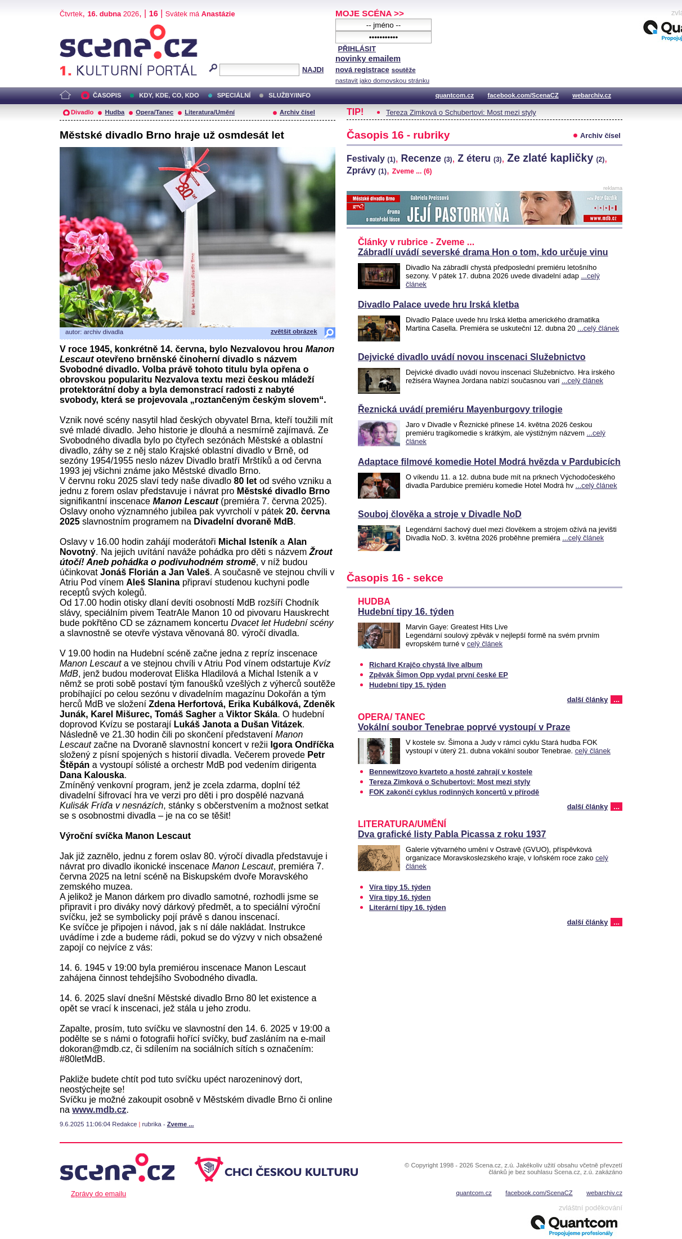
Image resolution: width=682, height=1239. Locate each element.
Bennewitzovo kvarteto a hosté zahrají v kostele (450, 771)
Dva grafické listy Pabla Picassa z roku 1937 (452, 834)
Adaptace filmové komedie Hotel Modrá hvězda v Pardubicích (489, 462)
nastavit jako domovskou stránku (382, 80)
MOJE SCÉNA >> (369, 13)
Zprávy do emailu (98, 1193)
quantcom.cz (455, 95)
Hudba (114, 112)
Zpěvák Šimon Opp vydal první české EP (438, 674)
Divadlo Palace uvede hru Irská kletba (438, 304)
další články (587, 699)
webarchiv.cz (591, 95)
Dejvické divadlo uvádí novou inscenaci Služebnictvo (472, 357)
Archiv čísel (297, 112)
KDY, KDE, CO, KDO (169, 95)
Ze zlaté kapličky (555, 158)
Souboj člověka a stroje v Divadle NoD (440, 514)
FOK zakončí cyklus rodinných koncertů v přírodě (454, 792)
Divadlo (82, 112)
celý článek (484, 644)
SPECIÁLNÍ (234, 95)
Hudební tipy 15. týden (407, 685)
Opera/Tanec (154, 112)
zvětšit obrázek (294, 331)
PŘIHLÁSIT (357, 49)
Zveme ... (180, 1124)
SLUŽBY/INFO (289, 95)
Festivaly (371, 158)
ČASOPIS (107, 95)
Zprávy (367, 170)
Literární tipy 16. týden (407, 907)
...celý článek (598, 328)
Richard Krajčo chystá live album (425, 664)
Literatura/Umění (210, 112)
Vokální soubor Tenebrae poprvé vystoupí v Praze (464, 727)
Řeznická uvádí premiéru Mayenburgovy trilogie (460, 409)
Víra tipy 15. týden (400, 887)
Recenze (426, 158)
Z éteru (479, 158)
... (616, 699)
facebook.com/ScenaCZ (523, 95)
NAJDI (313, 69)
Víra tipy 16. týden (400, 897)
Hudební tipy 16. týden (406, 611)
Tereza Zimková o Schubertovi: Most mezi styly (461, 112)
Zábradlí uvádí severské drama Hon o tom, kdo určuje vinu (483, 252)
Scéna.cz (79, 29)
